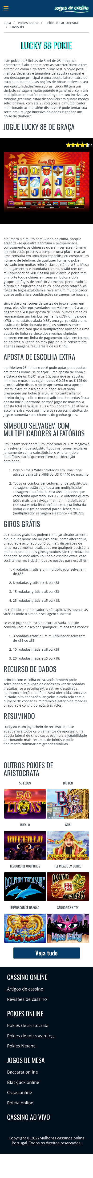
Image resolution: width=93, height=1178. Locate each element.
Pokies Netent (21, 1046)
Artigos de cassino (25, 989)
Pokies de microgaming (30, 1036)
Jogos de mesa (26, 1060)
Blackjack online (23, 1082)
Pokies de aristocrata (61, 22)
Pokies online (28, 22)
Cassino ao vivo (28, 1117)
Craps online (19, 1092)
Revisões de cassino (27, 999)
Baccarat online (22, 1072)
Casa (7, 22)
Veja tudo (46, 953)
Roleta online (20, 1103)
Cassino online (27, 977)
